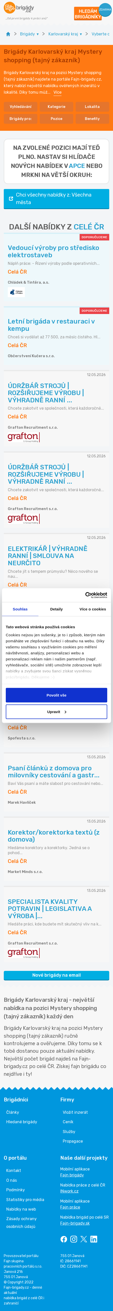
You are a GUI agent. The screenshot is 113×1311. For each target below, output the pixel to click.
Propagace (73, 1141)
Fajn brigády (72, 1175)
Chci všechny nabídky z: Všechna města (49, 198)
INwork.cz (69, 1191)
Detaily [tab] (56, 609)
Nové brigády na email (56, 975)
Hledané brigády (21, 1121)
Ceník (68, 1121)
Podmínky (15, 1190)
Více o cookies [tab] (93, 609)
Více (57, 92)
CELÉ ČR (89, 226)
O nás (11, 1180)
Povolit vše (56, 695)
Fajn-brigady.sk (75, 1223)
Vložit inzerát (75, 1112)
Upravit (56, 711)
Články (12, 1112)
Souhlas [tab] (20, 609)
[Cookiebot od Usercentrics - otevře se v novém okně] (85, 595)
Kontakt (13, 1170)
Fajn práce (70, 1207)
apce (77, 165)
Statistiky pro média (25, 1199)
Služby (69, 1131)
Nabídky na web (21, 1209)
